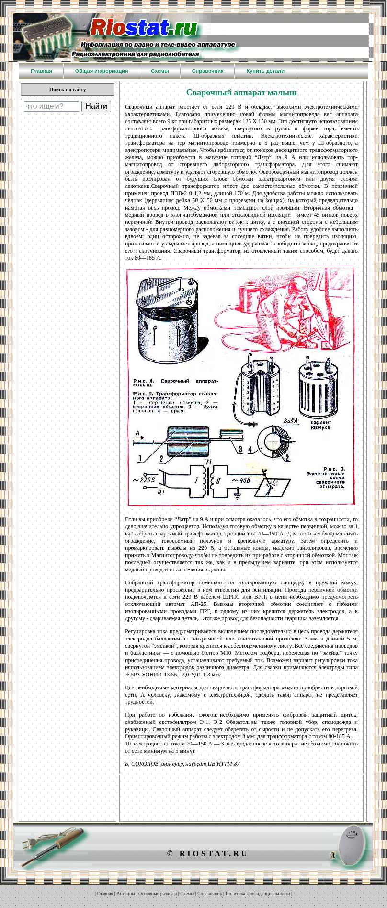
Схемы (187, 893)
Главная (105, 893)
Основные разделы (157, 893)
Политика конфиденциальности (258, 893)
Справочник (209, 893)
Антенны (125, 893)
